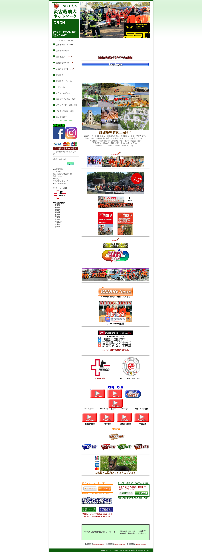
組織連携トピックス (64, 81)
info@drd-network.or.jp (137, 533)
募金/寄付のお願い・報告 (66, 99)
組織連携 (59, 75)
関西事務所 (110, 544)
